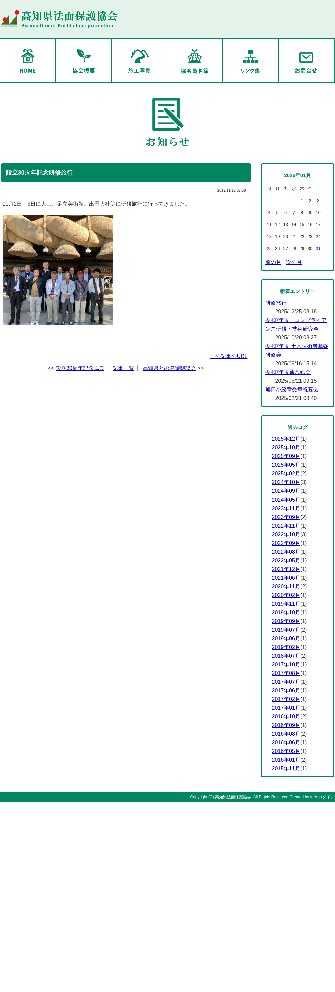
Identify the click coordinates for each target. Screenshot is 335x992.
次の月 (294, 262)
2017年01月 (286, 708)
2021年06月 (286, 578)
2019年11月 (286, 604)
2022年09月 (286, 543)
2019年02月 (286, 647)
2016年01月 (286, 760)
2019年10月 (286, 612)
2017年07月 (286, 682)
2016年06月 (286, 742)
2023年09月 (286, 517)
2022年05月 (286, 560)
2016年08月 (286, 734)
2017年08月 (286, 673)
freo (313, 797)
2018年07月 (286, 656)
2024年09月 (286, 491)
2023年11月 (286, 508)
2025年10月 (286, 447)
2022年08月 (286, 552)
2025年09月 (286, 456)
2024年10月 (286, 482)
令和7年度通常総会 (288, 372)
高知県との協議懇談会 (169, 368)
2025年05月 (286, 465)
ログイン (326, 797)
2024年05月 (286, 500)
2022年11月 (286, 526)
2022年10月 (286, 534)
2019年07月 (286, 630)
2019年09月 (286, 621)
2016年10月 (286, 716)
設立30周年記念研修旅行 (39, 172)
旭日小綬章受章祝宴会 (292, 389)
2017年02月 (286, 699)
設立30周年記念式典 (80, 368)
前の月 (273, 262)
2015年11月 (286, 768)
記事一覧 (123, 368)
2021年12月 (286, 569)
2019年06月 (286, 638)
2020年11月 (286, 586)
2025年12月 (286, 439)
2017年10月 (286, 664)
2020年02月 (286, 595)
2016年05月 (286, 751)
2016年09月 (286, 725)
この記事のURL (228, 356)
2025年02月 (286, 473)
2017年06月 (286, 690)
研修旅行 (276, 303)
